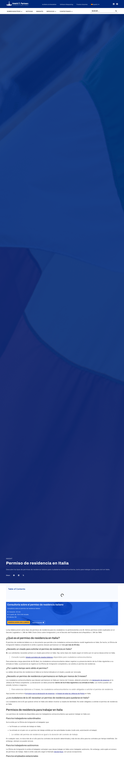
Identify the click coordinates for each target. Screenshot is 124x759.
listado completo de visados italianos (39, 657)
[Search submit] (116, 11)
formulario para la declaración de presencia (39, 693)
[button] (95, 4)
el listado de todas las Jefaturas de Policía (70, 693)
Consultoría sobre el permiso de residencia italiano (35, 604)
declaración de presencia (100, 680)
